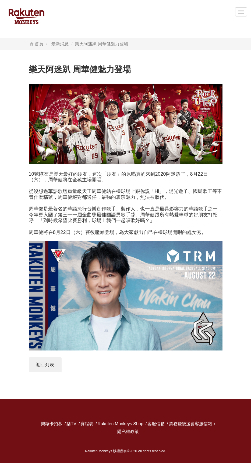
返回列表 (45, 364)
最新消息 (60, 43)
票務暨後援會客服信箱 (190, 424)
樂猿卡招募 (51, 424)
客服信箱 (156, 424)
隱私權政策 (128, 432)
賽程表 (86, 424)
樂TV (71, 424)
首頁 (36, 43)
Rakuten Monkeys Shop (120, 424)
